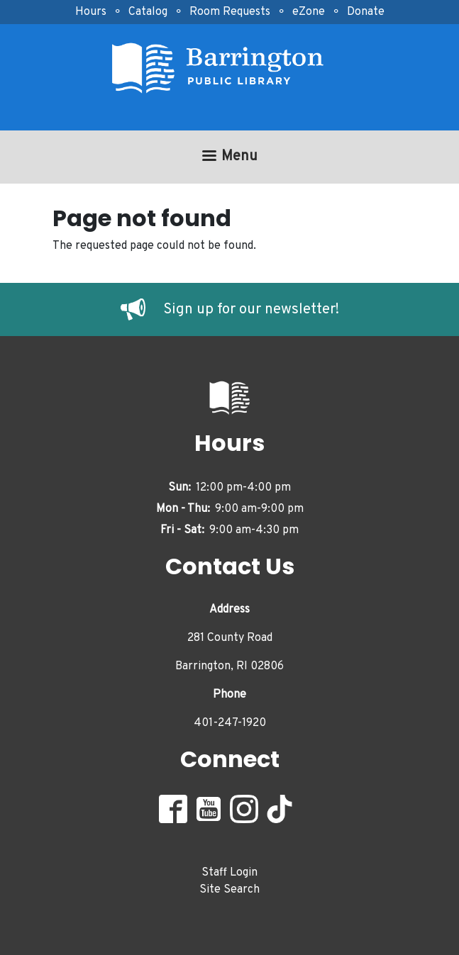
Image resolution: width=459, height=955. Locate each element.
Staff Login (229, 873)
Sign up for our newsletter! (251, 310)
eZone (308, 12)
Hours (90, 12)
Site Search (229, 890)
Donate (366, 12)
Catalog (147, 12)
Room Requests (229, 12)
